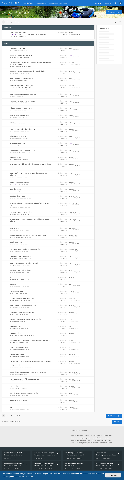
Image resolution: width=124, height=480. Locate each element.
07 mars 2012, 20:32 (74, 258)
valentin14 (15, 117)
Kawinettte (72, 115)
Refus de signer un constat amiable (22, 312)
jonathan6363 (73, 249)
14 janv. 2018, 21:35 (74, 87)
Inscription (108, 3)
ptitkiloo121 (15, 286)
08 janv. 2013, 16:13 (74, 221)
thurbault (14, 73)
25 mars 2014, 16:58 (74, 166)
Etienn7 (14, 251)
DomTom (15, 314)
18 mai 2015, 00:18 (74, 131)
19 (16, 87)
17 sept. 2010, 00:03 (74, 300)
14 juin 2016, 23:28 (74, 117)
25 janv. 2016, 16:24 (74, 124)
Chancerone (72, 219)
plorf (70, 393)
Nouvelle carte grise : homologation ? (23, 129)
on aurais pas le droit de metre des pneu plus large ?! (28, 372)
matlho (14, 328)
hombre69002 (16, 223)
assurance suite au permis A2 (20, 115)
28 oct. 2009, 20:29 (74, 356)
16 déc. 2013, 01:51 (74, 191)
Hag (70, 326)
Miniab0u (71, 136)
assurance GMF (15, 228)
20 (19, 87)
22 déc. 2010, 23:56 (74, 286)
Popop (71, 32)
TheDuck (14, 159)
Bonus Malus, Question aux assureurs (23, 305)
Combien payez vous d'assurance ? (22, 85)
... (10, 277)
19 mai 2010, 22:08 (74, 321)
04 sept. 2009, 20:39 (74, 374)
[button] (12, 22)
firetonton (15, 168)
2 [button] (7, 22)
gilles (70, 319)
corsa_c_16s (15, 89)
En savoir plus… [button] (28, 476)
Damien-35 (15, 145)
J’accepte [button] (113, 475)
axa (11, 407)
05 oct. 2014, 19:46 (74, 152)
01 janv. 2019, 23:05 (74, 73)
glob (13, 96)
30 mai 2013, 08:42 (74, 205)
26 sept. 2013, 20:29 (74, 198)
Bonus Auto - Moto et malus (19, 347)
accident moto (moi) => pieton (20, 270)
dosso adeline (16, 198)
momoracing (16, 152)
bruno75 (71, 270)
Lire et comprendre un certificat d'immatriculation (27, 71)
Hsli (13, 124)
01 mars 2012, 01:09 (74, 265)
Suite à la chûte (15, 157)
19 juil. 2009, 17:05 (74, 395)
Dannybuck (72, 85)
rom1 (70, 347)
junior (14, 80)
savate (71, 48)
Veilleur (14, 34)
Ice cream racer (16, 207)
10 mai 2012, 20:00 (74, 237)
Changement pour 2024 (18, 32)
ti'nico (70, 284)
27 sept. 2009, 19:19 (74, 363)
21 (23, 87)
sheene (14, 321)
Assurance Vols (15, 326)
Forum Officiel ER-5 (10, 3)
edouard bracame (17, 367)
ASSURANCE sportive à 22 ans (20, 150)
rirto (70, 150)
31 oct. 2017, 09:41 (74, 96)
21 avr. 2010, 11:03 (74, 328)
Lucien (14, 177)
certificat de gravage (17, 196)
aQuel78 (14, 293)
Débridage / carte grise (18, 136)
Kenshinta (15, 131)
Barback (71, 129)
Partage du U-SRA (16, 291)
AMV (11, 386)
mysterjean (15, 265)
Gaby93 (14, 388)
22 (26, 87)
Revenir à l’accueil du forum (11, 421)
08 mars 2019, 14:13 (74, 64)
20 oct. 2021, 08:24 (74, 50)
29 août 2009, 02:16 (74, 381)
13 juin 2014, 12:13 (74, 159)
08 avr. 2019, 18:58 (74, 57)
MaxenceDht (15, 66)
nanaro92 (14, 230)
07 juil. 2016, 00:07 (74, 110)
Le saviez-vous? (15, 189)
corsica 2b (15, 409)
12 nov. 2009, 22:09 (74, 335)
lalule (70, 173)
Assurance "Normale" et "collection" (22, 101)
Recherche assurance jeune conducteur (24, 249)
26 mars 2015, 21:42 (74, 138)
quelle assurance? (16, 242)
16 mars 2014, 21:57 (74, 175)
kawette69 (15, 138)
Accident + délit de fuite (18, 212)
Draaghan (71, 386)
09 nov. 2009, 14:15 (74, 342)
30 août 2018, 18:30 (74, 80)
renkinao (71, 62)
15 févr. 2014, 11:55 (74, 184)
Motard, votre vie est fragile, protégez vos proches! (28, 235)
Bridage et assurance (17, 143)
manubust (15, 356)
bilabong (14, 395)
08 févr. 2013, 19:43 (74, 214)
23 (29, 87)
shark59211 (15, 300)
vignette (13, 284)
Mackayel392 (15, 191)
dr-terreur (15, 272)
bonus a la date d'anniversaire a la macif (24, 263)
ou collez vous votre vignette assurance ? (24, 319)
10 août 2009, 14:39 (74, 388)
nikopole (71, 400)
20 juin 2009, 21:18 (74, 409)
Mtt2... (12, 122)
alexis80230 (15, 279)
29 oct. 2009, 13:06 (74, 349)
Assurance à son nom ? (18, 48)
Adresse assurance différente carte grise (24, 379)
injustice (13, 333)
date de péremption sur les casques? (23, 393)
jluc (70, 108)
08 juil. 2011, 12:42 (74, 279)
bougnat (71, 312)
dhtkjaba (14, 402)
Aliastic (71, 157)
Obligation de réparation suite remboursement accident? (30, 340)
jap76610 (14, 374)
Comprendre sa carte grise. (19, 182)
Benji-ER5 (14, 57)
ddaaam (14, 244)
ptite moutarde (73, 372)
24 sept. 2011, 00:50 (74, 272)
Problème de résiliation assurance (22, 298)
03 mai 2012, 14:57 (74, 244)
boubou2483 (15, 258)
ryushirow (15, 307)
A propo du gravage (17, 354)
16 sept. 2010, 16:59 (74, 307)
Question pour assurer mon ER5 (21, 55)
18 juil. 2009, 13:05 (74, 402)
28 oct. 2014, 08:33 (74, 145)
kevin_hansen (73, 212)
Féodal (71, 94)
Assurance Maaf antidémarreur (21, 256)
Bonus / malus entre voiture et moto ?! (23, 94)
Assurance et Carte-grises (16, 12)
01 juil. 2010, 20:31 (74, 314)
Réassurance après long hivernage (22, 108)
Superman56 (72, 228)
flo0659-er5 (15, 214)
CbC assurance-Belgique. (18, 400)
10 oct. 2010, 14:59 (74, 293)
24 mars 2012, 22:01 (74, 251)
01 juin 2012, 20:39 (74, 230)
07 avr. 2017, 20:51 (74, 103)
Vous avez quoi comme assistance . (22, 78)
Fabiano (14, 342)
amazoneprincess (17, 335)
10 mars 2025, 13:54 (74, 34)
